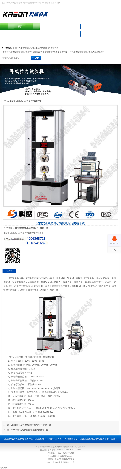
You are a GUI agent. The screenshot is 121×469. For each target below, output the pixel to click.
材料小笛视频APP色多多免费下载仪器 (60, 33)
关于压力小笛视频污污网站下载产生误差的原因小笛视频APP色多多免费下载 (35, 52)
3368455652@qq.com (63, 456)
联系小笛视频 (20, 41)
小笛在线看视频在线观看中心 (100, 33)
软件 (53, 392)
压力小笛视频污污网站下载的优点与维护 (87, 52)
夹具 (19, 396)
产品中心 (100, 26)
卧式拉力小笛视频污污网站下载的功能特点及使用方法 (35, 48)
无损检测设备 (71, 439)
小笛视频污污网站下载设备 (20, 33)
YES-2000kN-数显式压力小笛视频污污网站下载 (31, 425)
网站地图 (4, 467)
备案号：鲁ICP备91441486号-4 (60, 459)
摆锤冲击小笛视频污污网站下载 (60, 26)
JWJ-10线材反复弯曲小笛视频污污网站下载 (29, 430)
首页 (20, 26)
